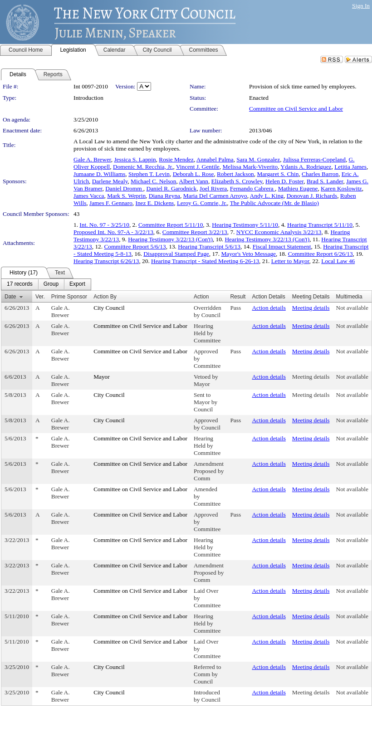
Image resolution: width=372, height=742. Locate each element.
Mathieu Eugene (298, 188)
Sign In (361, 5)
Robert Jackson (235, 174)
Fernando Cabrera (252, 188)
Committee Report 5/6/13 (135, 246)
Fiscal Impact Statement (282, 246)
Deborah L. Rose (193, 174)
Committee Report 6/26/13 (320, 253)
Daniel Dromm (124, 188)
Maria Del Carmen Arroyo (215, 195)
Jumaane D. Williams (99, 174)
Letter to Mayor (290, 261)
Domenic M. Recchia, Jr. (143, 166)
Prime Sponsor (69, 296)
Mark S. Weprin (126, 195)
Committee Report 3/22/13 (194, 232)
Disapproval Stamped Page (176, 253)
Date (10, 296)
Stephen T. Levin (149, 174)
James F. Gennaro (110, 203)
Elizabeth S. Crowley (237, 181)
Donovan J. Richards (312, 195)
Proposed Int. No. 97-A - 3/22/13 (113, 232)
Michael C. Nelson (153, 181)
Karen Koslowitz (341, 188)
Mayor (101, 376)
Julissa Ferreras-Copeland (314, 159)
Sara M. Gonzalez (258, 159)
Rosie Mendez (176, 159)
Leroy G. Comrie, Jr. (202, 203)
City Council (109, 307)
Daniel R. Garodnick (172, 188)
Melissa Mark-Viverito (250, 166)
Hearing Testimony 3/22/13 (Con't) (170, 239)
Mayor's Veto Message (248, 253)
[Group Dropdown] (51, 284)
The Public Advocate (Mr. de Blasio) (274, 203)
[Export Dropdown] (77, 284)
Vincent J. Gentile (198, 166)
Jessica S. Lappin (135, 159)
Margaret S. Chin (278, 174)
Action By (105, 296)
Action (201, 296)
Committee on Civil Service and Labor (296, 108)
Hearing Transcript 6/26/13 (106, 261)
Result (237, 296)
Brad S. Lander (325, 181)
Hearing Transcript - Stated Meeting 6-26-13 (205, 261)
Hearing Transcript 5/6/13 (209, 246)
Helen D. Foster (284, 181)
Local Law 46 (338, 261)
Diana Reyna (164, 195)
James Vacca (88, 195)
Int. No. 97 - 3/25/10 (104, 224)
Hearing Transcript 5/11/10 (319, 224)
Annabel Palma (215, 159)
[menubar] (46, 284)
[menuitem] (19, 284)
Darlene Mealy (110, 181)
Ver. (40, 296)
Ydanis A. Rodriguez (305, 166)
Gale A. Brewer (92, 159)
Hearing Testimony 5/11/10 (245, 224)
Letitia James (350, 166)
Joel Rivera (213, 188)
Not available (352, 307)
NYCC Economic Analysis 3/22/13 (279, 232)
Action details (268, 307)
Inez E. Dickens (155, 203)
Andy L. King (267, 195)
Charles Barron (320, 174)
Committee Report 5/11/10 (170, 224)
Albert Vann (193, 181)
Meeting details (311, 307)
